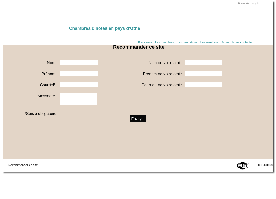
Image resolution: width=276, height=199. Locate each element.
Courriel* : (48, 85)
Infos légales (265, 164)
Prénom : (49, 73)
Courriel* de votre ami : (161, 85)
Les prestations (187, 42)
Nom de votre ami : (165, 62)
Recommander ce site (23, 165)
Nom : (52, 62)
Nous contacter (242, 42)
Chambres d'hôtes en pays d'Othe (104, 28)
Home (36, 14)
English (256, 3)
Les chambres (164, 42)
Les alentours (209, 42)
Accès (225, 42)
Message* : (47, 96)
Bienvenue (145, 42)
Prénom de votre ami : (162, 73)
